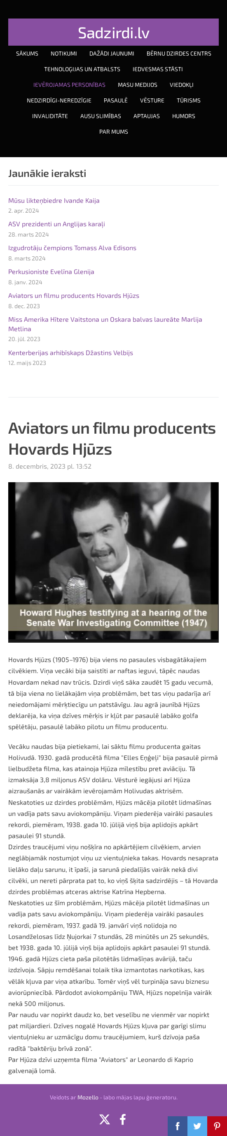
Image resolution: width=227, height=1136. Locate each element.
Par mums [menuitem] (113, 131)
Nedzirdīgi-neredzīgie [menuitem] (59, 100)
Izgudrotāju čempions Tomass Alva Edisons (72, 247)
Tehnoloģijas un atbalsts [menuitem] (82, 68)
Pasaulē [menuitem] (116, 100)
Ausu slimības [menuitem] (100, 115)
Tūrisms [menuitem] (189, 100)
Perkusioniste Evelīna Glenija (51, 271)
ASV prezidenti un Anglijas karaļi (56, 224)
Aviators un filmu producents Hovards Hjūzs (73, 295)
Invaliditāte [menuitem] (50, 115)
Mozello (87, 1097)
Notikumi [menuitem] (64, 53)
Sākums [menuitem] (27, 53)
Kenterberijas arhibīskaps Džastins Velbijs (70, 352)
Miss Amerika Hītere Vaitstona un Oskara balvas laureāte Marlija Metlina (105, 323)
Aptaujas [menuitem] (146, 115)
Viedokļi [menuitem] (182, 84)
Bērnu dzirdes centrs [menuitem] (179, 53)
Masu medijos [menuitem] (137, 84)
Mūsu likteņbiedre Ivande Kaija (54, 200)
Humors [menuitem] (183, 115)
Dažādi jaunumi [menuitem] (111, 53)
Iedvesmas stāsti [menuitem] (158, 68)
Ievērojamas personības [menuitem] (69, 84)
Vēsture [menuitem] (152, 100)
